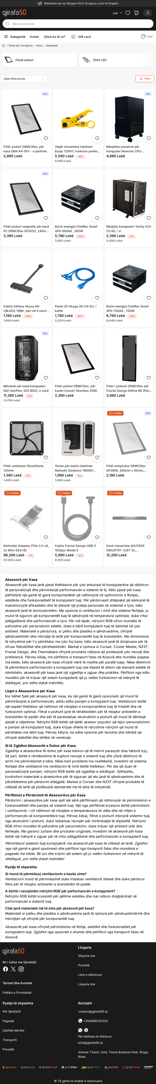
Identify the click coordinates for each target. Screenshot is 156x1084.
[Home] (3, 45)
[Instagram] (21, 969)
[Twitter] (13, 969)
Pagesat (8, 1021)
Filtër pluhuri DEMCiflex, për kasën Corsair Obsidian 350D (76, 388)
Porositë (84, 965)
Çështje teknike (13, 1030)
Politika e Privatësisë (17, 992)
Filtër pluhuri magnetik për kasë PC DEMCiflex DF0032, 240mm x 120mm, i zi (26, 229)
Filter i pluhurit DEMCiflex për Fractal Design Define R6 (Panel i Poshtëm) (129, 388)
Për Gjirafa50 (12, 1011)
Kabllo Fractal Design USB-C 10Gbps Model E (75, 548)
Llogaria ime (86, 984)
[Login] (148, 12)
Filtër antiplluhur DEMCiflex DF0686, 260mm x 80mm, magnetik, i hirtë (126, 468)
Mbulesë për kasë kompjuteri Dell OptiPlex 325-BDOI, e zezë (26, 388)
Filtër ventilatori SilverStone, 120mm (23, 468)
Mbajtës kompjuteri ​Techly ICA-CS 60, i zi (129, 229)
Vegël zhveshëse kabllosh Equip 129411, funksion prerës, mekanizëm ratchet (77, 149)
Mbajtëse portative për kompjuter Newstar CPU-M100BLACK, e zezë (124, 149)
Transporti (10, 1040)
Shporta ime (86, 956)
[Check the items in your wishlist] (128, 13)
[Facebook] (6, 969)
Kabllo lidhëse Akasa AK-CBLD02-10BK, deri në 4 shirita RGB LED (25, 308)
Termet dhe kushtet (17, 983)
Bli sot (41, 853)
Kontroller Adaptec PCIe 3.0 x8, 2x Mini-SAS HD (26, 548)
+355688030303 (93, 1021)
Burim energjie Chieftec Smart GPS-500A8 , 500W (76, 229)
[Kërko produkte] (81, 23)
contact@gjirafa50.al (93, 1011)
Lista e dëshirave (90, 974)
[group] (39, 60)
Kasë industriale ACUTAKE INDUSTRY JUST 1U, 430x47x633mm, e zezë (125, 548)
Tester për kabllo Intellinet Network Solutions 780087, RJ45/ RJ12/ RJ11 (74, 468)
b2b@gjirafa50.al (90, 1042)
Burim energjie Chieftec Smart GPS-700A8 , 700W (127, 308)
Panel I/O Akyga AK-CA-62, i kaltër (75, 308)
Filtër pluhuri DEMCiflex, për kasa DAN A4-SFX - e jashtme (25, 149)
